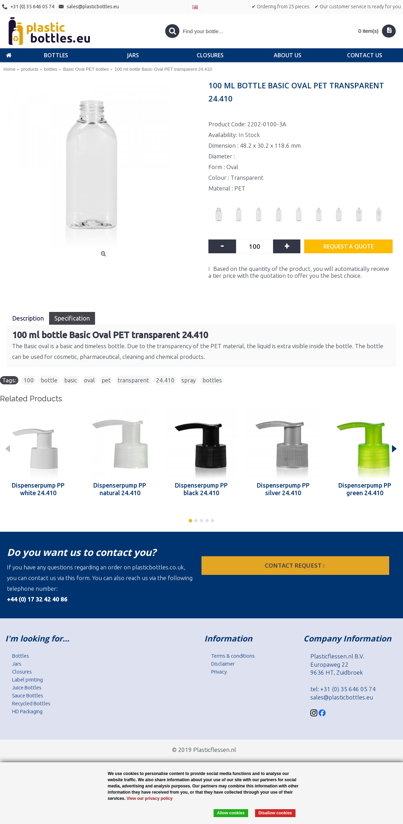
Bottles (20, 656)
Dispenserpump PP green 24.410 (364, 489)
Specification (72, 318)
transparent (133, 380)
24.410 (165, 380)
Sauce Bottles (27, 695)
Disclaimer (223, 664)
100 (29, 380)
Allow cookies (231, 813)
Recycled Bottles (31, 703)
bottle (49, 380)
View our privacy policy (149, 798)
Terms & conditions (233, 656)
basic (70, 380)
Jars (16, 664)
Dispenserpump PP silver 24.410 (283, 489)
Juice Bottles (26, 687)
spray (188, 380)
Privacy (219, 672)
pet (106, 380)
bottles (212, 380)
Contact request (295, 565)
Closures (22, 672)
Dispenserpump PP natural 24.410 (119, 489)
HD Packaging (27, 711)
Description (28, 318)
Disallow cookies (275, 813)
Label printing (27, 680)
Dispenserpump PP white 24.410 (38, 489)
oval (89, 380)
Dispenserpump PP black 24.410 (201, 489)
